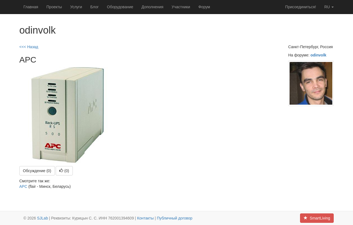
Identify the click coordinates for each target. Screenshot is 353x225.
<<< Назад (28, 47)
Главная (30, 7)
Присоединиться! (300, 7)
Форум (204, 7)
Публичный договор (174, 218)
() (64, 171)
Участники (181, 7)
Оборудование (120, 7)
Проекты (54, 7)
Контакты (145, 218)
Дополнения (152, 7)
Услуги (76, 7)
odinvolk (319, 55)
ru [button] (329, 7)
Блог (94, 7)
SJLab (42, 218)
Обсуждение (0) (37, 171)
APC (23, 186)
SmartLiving (317, 218)
